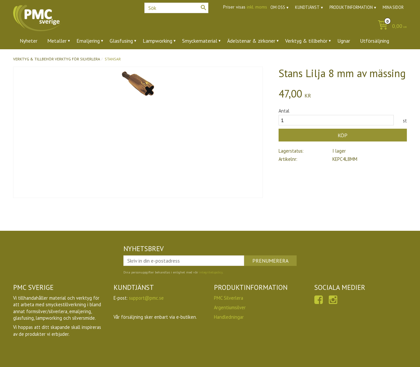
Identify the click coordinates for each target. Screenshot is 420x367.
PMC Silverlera (228, 298)
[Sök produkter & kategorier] (176, 8)
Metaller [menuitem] (57, 40)
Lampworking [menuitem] (157, 40)
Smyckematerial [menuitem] (199, 40)
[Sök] (203, 7)
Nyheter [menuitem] (28, 40)
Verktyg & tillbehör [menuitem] (306, 40)
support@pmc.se (146, 298)
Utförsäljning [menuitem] (374, 40)
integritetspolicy (210, 272)
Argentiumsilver (230, 307)
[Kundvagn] (390, 26)
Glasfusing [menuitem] (121, 40)
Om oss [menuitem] (277, 7)
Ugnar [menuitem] (343, 40)
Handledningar (229, 317)
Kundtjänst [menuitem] (307, 7)
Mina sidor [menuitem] (393, 7)
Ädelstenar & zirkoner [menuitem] (251, 40)
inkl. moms (257, 7)
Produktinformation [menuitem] (351, 7)
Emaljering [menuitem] (88, 40)
